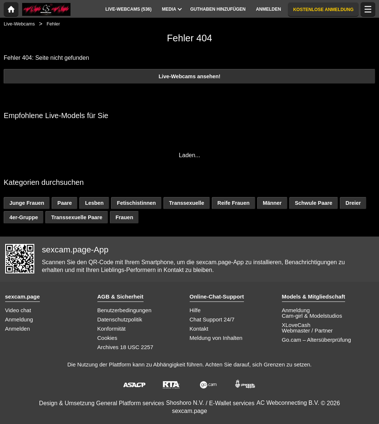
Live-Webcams (19, 24)
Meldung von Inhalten (216, 338)
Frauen (124, 217)
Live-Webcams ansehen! (190, 76)
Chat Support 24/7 (212, 319)
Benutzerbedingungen (124, 310)
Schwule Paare (314, 203)
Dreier (353, 203)
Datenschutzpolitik (119, 319)
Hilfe (195, 310)
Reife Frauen (233, 203)
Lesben (94, 203)
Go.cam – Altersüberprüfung (316, 340)
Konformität (111, 328)
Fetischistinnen (136, 203)
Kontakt (199, 328)
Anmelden (17, 328)
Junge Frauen (26, 203)
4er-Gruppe (23, 217)
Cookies (107, 338)
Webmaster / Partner (307, 330)
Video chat (18, 310)
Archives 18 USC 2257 (125, 347)
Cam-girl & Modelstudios (312, 316)
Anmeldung (19, 319)
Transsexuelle (186, 203)
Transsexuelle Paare (76, 217)
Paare (65, 203)
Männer (272, 203)
